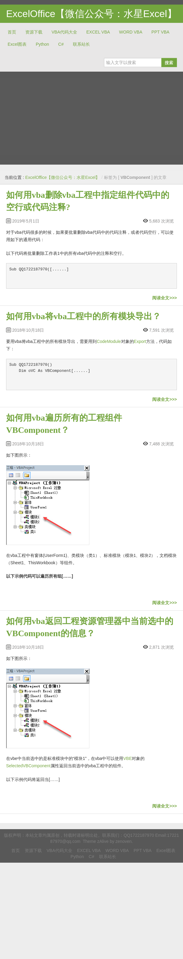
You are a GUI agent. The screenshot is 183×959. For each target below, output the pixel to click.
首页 (12, 32)
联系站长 (81, 44)
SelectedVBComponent (28, 765)
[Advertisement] (57, 116)
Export (140, 341)
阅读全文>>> (164, 297)
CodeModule (109, 341)
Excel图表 (17, 44)
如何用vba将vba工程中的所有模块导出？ (83, 316)
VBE (127, 758)
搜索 (169, 62)
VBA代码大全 (64, 32)
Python (42, 44)
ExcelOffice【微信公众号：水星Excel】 (91, 13)
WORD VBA (130, 32)
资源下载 (33, 32)
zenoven (124, 841)
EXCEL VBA (98, 32)
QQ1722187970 (139, 835)
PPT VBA (161, 32)
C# (61, 44)
